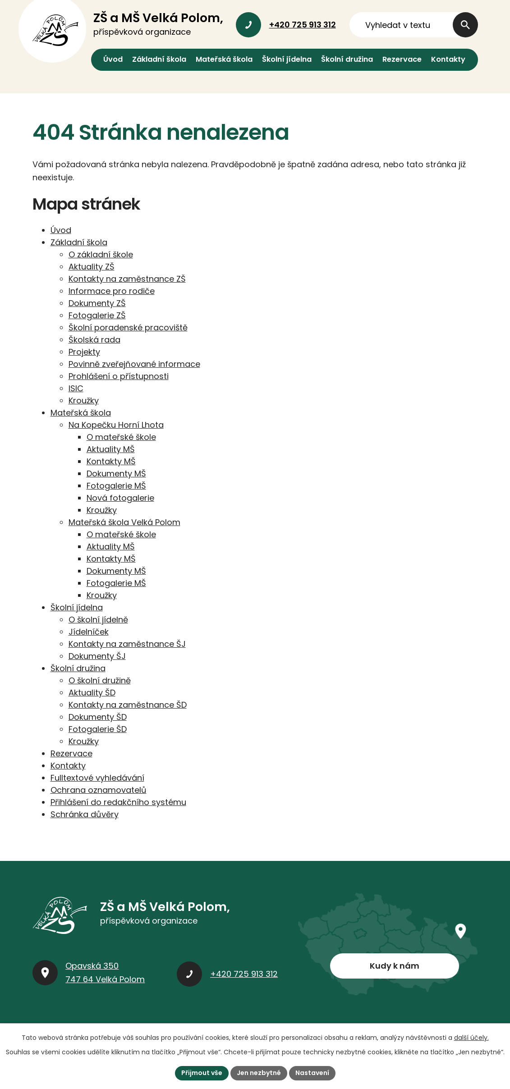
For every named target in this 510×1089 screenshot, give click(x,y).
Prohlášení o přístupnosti (119, 376)
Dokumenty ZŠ (97, 303)
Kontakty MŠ (111, 461)
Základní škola (159, 59)
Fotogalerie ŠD (98, 729)
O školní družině (100, 680)
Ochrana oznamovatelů (99, 790)
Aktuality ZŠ (92, 266)
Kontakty (448, 59)
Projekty (84, 351)
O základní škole (101, 254)
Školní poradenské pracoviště (128, 327)
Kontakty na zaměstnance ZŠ (127, 278)
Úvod (113, 59)
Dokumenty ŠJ (97, 656)
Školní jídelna (287, 59)
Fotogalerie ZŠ (97, 315)
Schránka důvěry (85, 814)
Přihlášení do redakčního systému (118, 802)
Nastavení (312, 1072)
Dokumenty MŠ (116, 473)
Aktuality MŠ (111, 449)
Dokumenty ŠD (98, 717)
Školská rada (94, 339)
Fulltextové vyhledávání (97, 777)
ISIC (76, 388)
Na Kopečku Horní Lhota (116, 424)
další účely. (471, 1037)
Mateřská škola (224, 59)
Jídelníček (89, 631)
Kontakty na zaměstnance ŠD (128, 704)
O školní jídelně (98, 619)
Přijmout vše (201, 1072)
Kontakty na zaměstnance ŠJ (127, 644)
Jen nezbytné (259, 1072)
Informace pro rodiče (112, 291)
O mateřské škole (121, 437)
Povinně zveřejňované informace (134, 364)
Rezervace (402, 59)
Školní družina (347, 59)
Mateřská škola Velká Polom (124, 522)
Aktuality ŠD (92, 692)
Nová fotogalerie (120, 497)
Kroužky (84, 400)
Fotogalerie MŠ (116, 485)
